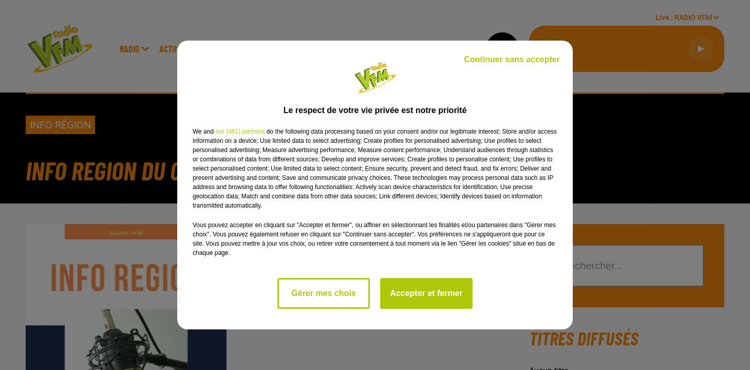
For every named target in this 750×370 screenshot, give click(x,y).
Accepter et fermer (426, 293)
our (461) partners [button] (240, 131)
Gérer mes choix (323, 293)
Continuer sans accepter (512, 59)
